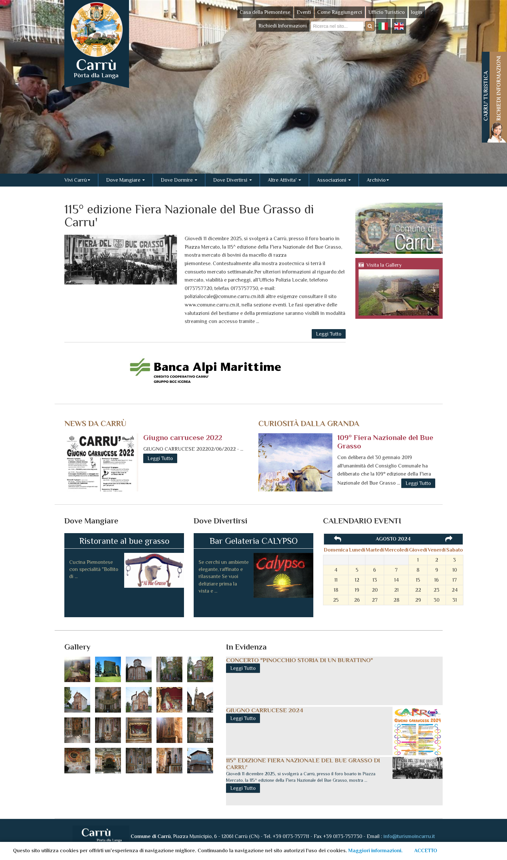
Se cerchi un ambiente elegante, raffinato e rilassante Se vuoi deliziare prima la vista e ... (224, 576)
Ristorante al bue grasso (124, 541)
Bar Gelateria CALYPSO (254, 541)
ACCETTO (425, 851)
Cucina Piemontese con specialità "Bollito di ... (93, 569)
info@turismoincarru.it (409, 836)
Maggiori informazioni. (375, 851)
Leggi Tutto (328, 334)
